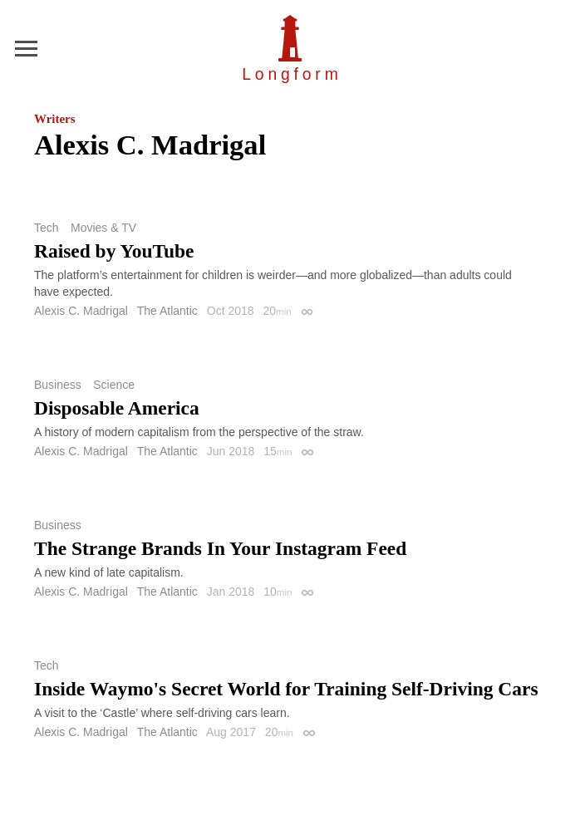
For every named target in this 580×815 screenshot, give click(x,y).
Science (114, 384)
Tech (46, 227)
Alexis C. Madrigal (81, 310)
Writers (54, 118)
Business (57, 384)
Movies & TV (103, 227)
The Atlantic (167, 310)
